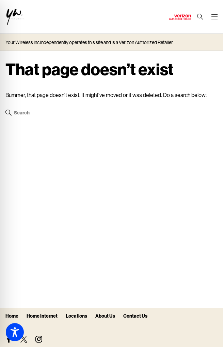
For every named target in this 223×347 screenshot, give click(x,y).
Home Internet (42, 316)
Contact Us (135, 316)
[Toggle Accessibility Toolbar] (15, 332)
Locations (76, 316)
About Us (105, 316)
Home (11, 316)
